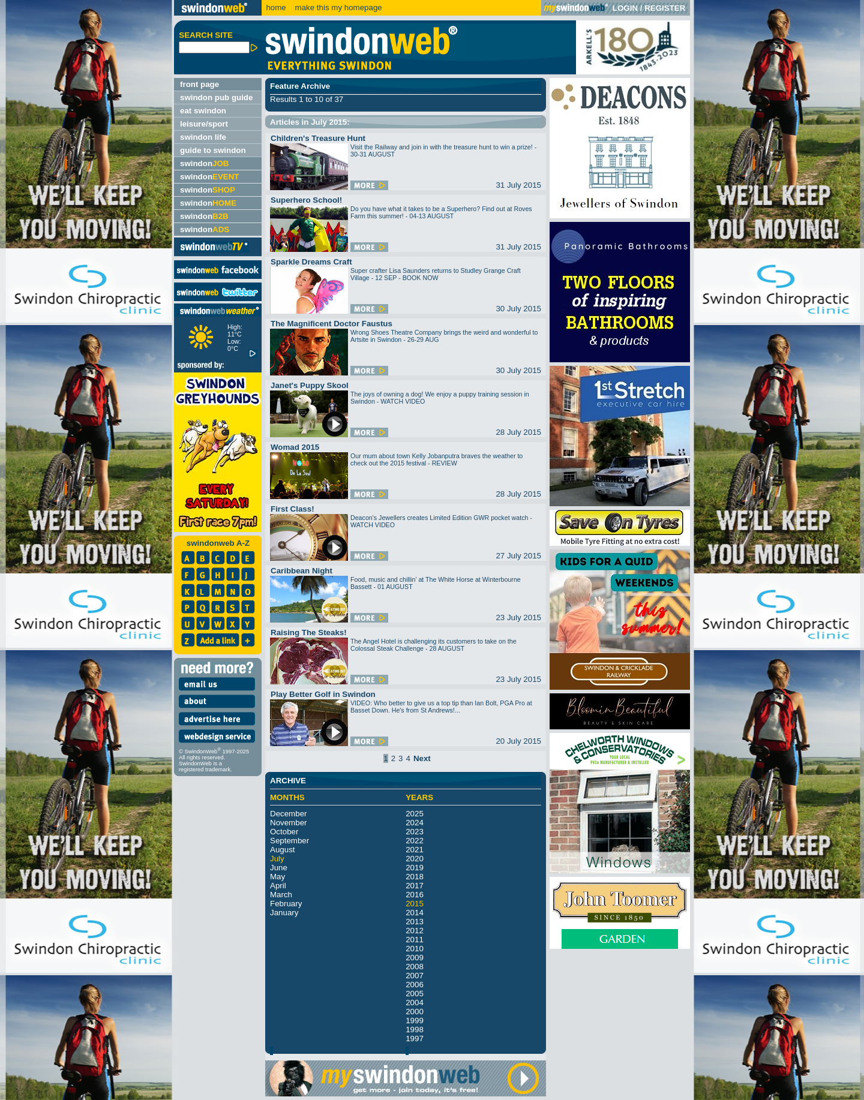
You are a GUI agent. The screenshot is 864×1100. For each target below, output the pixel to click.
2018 (415, 876)
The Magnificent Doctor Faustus (331, 323)
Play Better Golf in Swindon (323, 694)
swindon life (203, 137)
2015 (415, 903)
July (277, 858)
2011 (415, 939)
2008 (415, 966)
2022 (415, 840)
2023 (415, 831)
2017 (415, 885)
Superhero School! (306, 200)
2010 (415, 948)
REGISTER (664, 8)
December (288, 813)
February (286, 903)
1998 (415, 1029)
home (276, 7)
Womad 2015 (295, 447)
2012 (415, 930)
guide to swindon (213, 150)
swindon (204, 163)
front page (199, 84)
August (282, 849)
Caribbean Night (301, 570)
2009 (415, 957)
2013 (415, 921)
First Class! (292, 508)
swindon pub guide (216, 97)
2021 (415, 849)
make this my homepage (337, 7)
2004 (415, 1002)
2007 (415, 975)
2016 (415, 894)
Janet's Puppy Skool (310, 385)
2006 (415, 984)
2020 (415, 858)
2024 (415, 822)
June (278, 867)
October (284, 831)
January (284, 912)
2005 (415, 993)
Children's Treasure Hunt (318, 138)
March (281, 894)
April (278, 885)
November (288, 822)
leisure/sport (204, 123)
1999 (415, 1020)
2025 (415, 813)
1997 (415, 1038)
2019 (415, 867)
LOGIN (625, 8)
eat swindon (203, 110)
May (277, 876)
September (289, 840)
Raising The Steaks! (309, 632)
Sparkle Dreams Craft (311, 261)
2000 (415, 1011)
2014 (415, 912)
